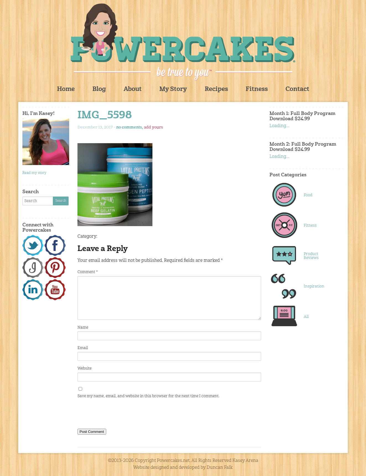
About (133, 89)
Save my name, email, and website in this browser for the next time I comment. (148, 396)
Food (308, 195)
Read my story (34, 173)
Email (82, 348)
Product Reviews (311, 256)
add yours (153, 127)
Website (84, 368)
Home (66, 89)
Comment (87, 272)
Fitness (257, 89)
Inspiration (314, 286)
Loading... (279, 126)
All (306, 317)
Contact (297, 89)
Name (82, 327)
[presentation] (119, 415)
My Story (173, 89)
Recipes (216, 89)
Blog (99, 89)
